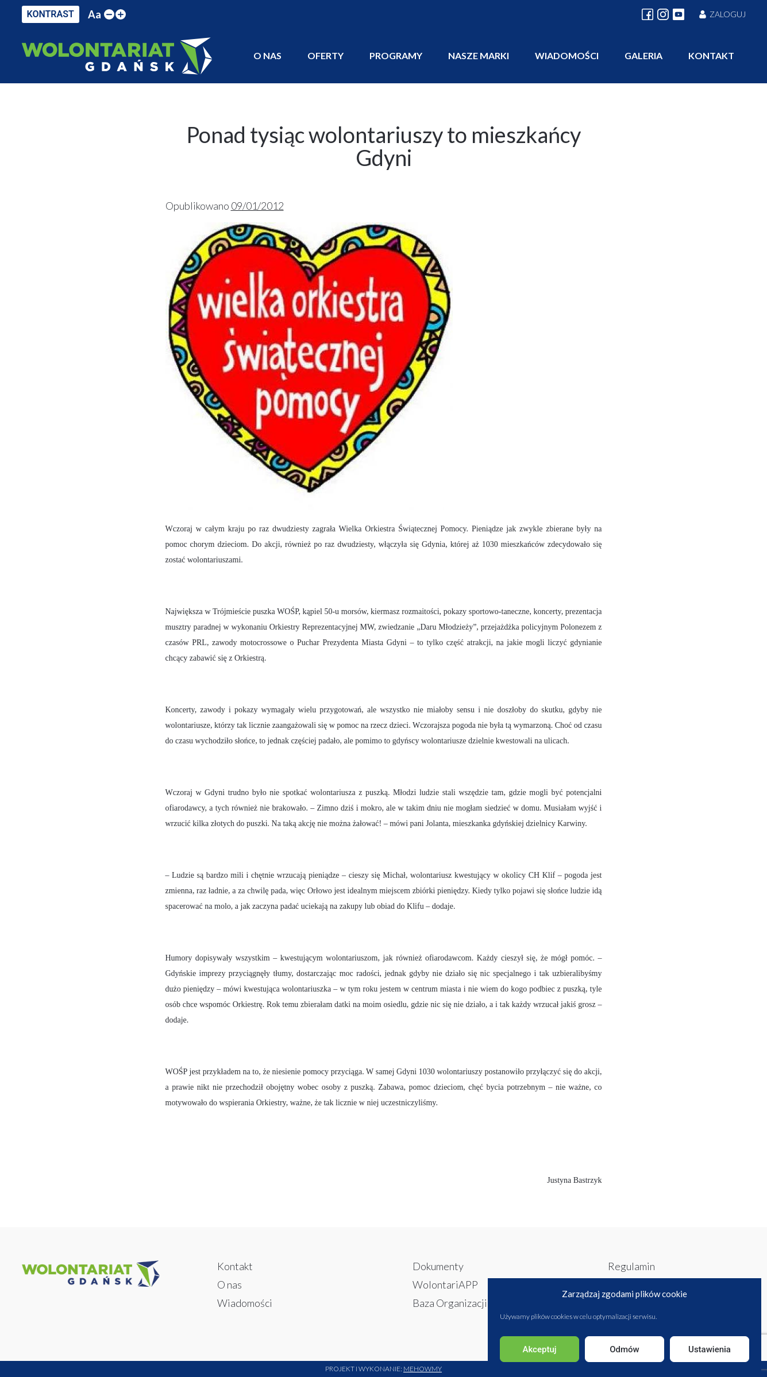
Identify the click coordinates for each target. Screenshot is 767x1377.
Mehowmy (422, 1368)
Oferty (325, 55)
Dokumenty (438, 1266)
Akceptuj (539, 1349)
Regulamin (631, 1266)
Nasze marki (478, 55)
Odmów (624, 1349)
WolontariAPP (445, 1284)
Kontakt (711, 55)
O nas (267, 55)
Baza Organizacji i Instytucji (474, 1303)
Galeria (643, 55)
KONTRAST (50, 14)
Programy (395, 55)
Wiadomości (567, 55)
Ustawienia (709, 1349)
